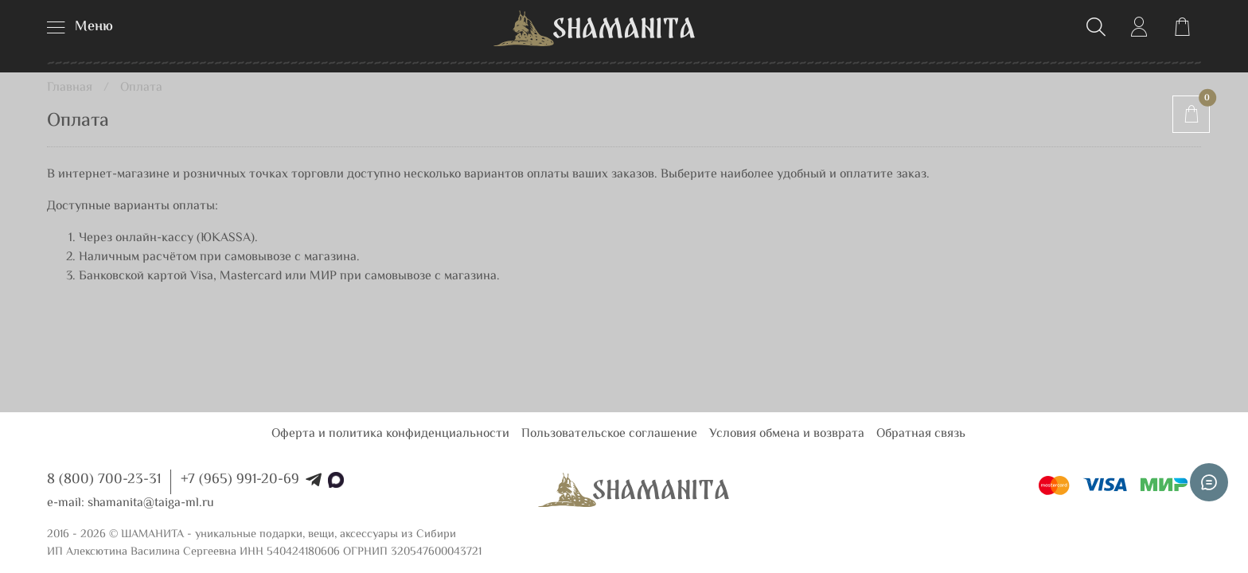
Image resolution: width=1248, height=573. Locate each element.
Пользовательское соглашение (609, 434)
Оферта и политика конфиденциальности (390, 434)
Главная (69, 88)
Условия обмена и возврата (786, 434)
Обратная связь (920, 434)
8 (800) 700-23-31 (104, 480)
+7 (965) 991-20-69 (240, 480)
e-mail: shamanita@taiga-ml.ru (130, 503)
